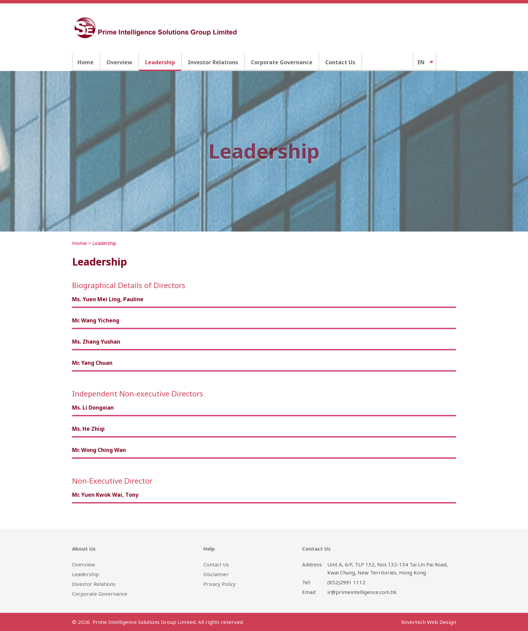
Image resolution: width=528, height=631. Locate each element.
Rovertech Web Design (428, 622)
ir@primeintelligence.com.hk (362, 592)
